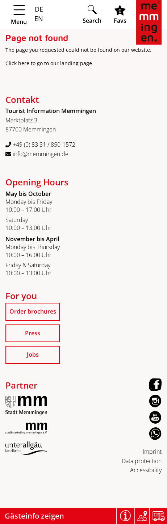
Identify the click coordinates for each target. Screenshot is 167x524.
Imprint (152, 452)
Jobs (33, 355)
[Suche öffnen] (92, 14)
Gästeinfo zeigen (34, 516)
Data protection (142, 461)
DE (39, 9)
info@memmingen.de (36, 154)
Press (32, 333)
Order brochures (32, 311)
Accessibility (146, 470)
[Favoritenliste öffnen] (120, 14)
